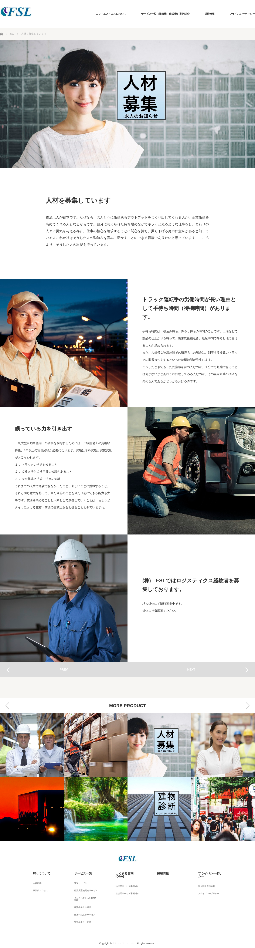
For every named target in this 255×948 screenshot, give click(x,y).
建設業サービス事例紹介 (126, 886)
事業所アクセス (38, 886)
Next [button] (247, 705)
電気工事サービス (80, 911)
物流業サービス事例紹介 (126, 880)
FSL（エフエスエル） (124, 932)
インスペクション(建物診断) (84, 892)
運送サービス (78, 880)
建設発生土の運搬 (80, 900)
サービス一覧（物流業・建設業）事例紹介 (165, 13)
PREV (64, 669)
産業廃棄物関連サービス (84, 886)
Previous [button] (7, 705)
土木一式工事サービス (83, 905)
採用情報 (209, 13)
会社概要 (34, 880)
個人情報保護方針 (204, 880)
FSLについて (36, 872)
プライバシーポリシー (242, 13)
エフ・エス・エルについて (111, 13)
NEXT (191, 669)
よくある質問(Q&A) (123, 872)
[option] (32, 777)
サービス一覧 (78, 872)
